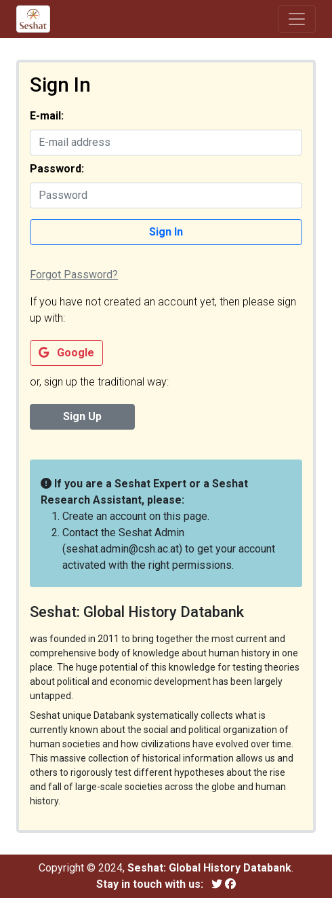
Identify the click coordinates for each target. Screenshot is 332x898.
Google (66, 352)
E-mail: (47, 115)
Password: (57, 168)
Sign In (166, 231)
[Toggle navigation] (297, 19)
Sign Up (82, 416)
